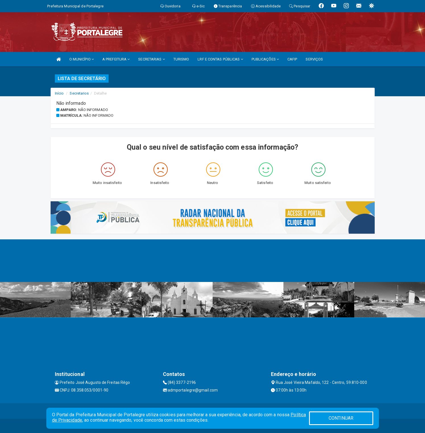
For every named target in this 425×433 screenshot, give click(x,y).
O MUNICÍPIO (81, 59)
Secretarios (79, 93)
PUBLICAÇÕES (265, 59)
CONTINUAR (341, 418)
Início (59, 93)
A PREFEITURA (116, 59)
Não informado (93, 110)
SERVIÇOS (314, 59)
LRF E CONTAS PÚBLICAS (220, 59)
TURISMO (181, 59)
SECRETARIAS (151, 59)
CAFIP (292, 59)
